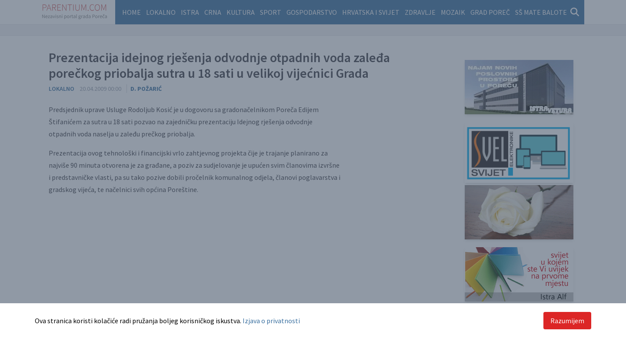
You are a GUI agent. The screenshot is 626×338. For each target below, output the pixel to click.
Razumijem (567, 320)
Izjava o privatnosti (271, 320)
